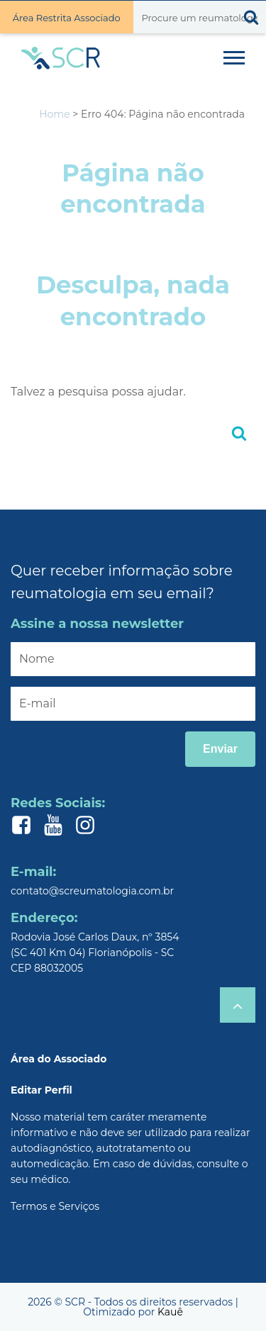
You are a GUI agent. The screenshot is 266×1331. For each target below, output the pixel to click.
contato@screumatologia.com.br (92, 890)
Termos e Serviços (55, 1206)
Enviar (220, 749)
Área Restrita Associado (67, 17)
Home (54, 114)
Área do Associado (58, 1058)
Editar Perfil (41, 1090)
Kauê (170, 1311)
